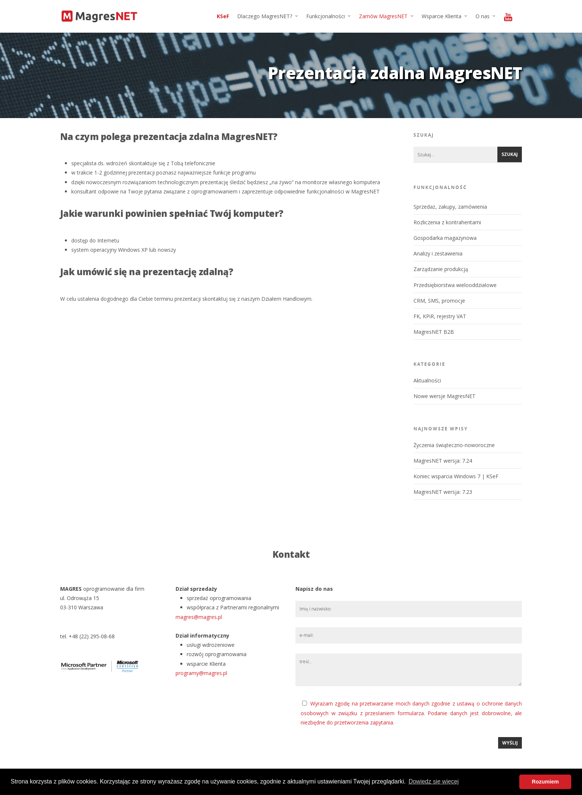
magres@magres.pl (199, 616)
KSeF (223, 16)
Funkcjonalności (329, 16)
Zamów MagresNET (386, 16)
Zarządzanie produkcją (440, 269)
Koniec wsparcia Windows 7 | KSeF (455, 476)
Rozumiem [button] (545, 782)
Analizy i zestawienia (437, 253)
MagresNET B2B (433, 331)
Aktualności (427, 380)
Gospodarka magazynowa (445, 237)
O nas (485, 16)
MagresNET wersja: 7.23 (442, 491)
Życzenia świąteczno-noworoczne (454, 445)
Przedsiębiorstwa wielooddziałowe (455, 285)
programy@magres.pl (201, 673)
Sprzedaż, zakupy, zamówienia (450, 206)
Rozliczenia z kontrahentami (447, 222)
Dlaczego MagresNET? (268, 16)
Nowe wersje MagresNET (444, 396)
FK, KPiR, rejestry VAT (439, 316)
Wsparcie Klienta (445, 16)
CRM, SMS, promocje (439, 300)
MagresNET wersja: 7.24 (442, 460)
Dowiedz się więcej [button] (434, 781)
